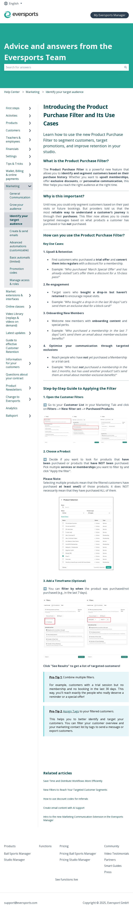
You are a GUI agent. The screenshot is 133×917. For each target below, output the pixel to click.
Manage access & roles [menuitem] (19, 282)
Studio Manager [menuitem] (14, 860)
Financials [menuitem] (12, 149)
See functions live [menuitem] (66, 879)
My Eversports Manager (109, 15)
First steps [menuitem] (12, 108)
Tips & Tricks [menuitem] (14, 164)
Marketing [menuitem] (13, 186)
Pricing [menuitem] (64, 846)
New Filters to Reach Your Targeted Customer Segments (75, 789)
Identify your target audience (64, 92)
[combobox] (63, 67)
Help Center (12, 92)
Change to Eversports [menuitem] (13, 399)
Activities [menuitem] (11, 115)
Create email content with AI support (64, 807)
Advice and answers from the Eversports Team (58, 52)
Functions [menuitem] (45, 846)
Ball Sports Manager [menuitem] (17, 853)
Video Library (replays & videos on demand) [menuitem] (14, 319)
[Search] (125, 67)
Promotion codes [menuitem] (17, 271)
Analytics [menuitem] (11, 408)
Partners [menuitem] (110, 860)
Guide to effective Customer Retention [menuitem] (12, 346)
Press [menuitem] (108, 872)
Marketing (32, 92)
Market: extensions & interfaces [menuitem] (14, 295)
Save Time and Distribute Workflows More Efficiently (72, 781)
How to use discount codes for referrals (65, 798)
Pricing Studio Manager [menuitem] (75, 860)
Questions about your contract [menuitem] (17, 376)
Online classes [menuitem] (15, 306)
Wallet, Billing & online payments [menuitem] (15, 175)
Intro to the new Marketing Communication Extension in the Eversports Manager (83, 818)
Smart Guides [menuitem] (113, 866)
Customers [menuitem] (13, 130)
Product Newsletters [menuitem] (14, 387)
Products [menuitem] (11, 123)
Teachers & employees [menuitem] (13, 139)
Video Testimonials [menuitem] (116, 853)
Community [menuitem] (111, 846)
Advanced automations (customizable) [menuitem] (19, 246)
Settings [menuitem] (11, 156)
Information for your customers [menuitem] (14, 363)
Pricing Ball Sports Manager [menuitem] (78, 853)
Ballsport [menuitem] (12, 415)
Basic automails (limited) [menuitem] (20, 259)
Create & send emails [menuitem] (19, 233)
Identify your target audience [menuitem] (19, 220)
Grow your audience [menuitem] (16, 206)
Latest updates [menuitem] (15, 333)
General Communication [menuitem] (20, 195)
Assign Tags (71, 711)
